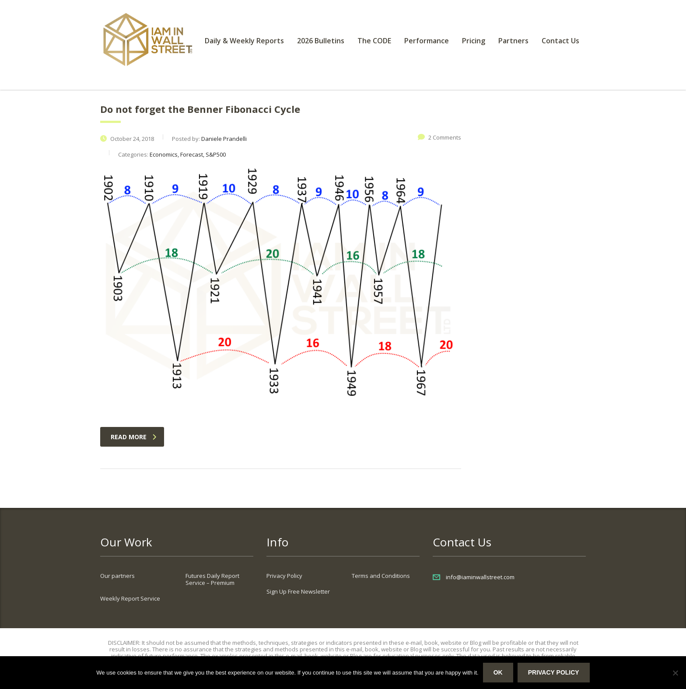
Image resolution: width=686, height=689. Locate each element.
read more (133, 437)
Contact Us (560, 40)
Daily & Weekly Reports (244, 40)
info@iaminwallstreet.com (480, 577)
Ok (498, 672)
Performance (426, 40)
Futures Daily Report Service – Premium (212, 579)
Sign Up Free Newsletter (298, 591)
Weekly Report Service (130, 598)
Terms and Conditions (381, 575)
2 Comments (439, 137)
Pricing (473, 40)
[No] (675, 672)
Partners (513, 40)
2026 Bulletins (320, 40)
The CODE (374, 40)
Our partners (117, 575)
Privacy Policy (284, 575)
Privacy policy (553, 672)
